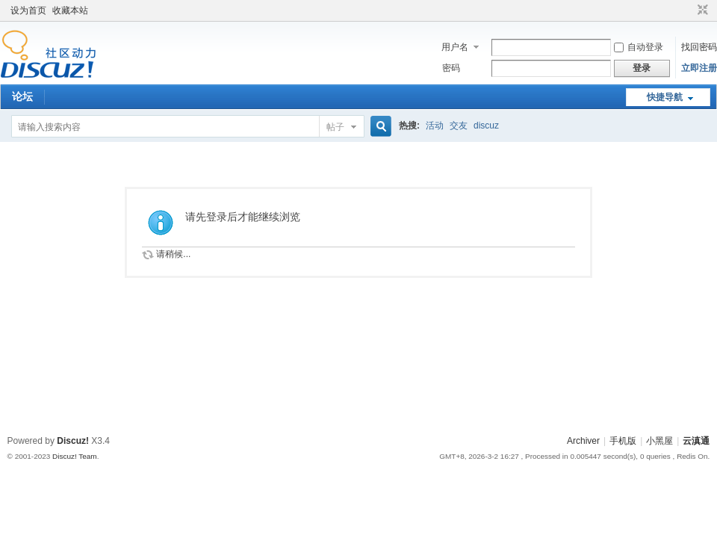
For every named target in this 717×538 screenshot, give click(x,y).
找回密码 (699, 47)
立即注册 (699, 68)
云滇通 (696, 441)
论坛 (22, 96)
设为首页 (28, 10)
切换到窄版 (701, 10)
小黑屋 (659, 441)
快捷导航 (665, 97)
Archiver (583, 441)
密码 (451, 68)
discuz (486, 125)
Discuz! (73, 441)
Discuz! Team (74, 456)
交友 (459, 125)
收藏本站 (70, 10)
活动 (435, 125)
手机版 (622, 441)
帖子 (335, 127)
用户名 (454, 47)
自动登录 (638, 47)
